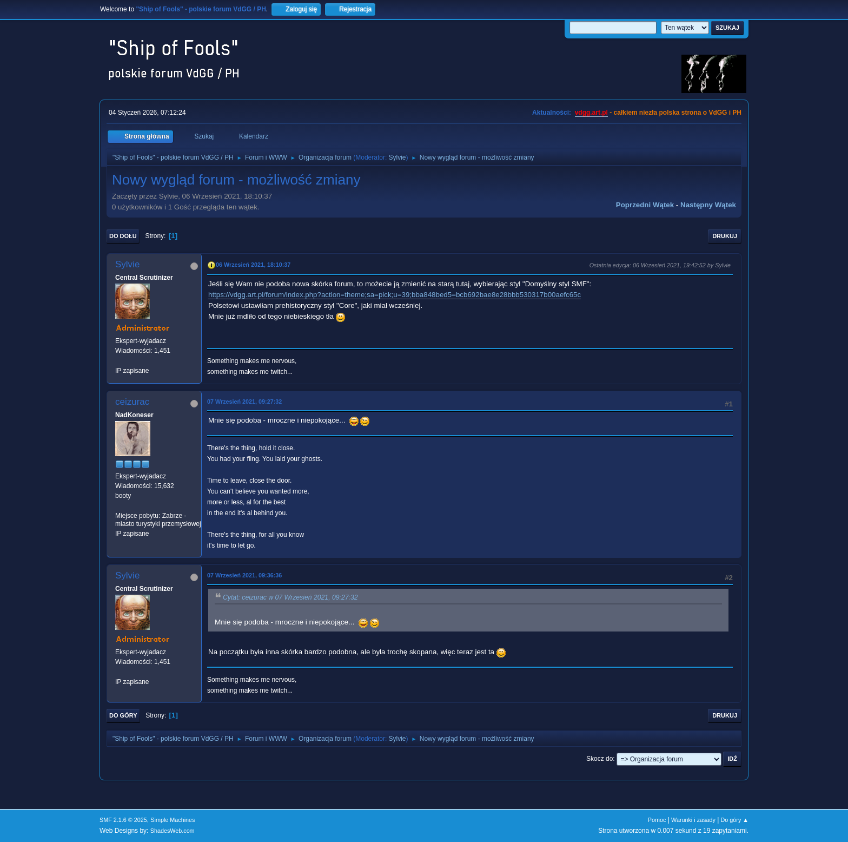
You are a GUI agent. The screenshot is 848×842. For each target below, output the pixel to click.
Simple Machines (172, 820)
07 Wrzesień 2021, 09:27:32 (244, 401)
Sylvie (397, 157)
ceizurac (132, 402)
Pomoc (657, 820)
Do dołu (123, 236)
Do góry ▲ (734, 820)
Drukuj (724, 236)
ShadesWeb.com (172, 830)
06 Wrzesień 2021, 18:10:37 (253, 264)
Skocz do (599, 758)
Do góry (123, 715)
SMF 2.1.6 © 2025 (123, 820)
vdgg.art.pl (591, 112)
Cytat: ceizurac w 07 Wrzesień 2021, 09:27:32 (290, 597)
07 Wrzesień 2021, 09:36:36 (244, 575)
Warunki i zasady (693, 820)
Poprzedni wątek (645, 205)
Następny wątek (708, 205)
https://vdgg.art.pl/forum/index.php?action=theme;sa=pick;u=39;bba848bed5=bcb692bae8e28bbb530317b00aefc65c (394, 295)
